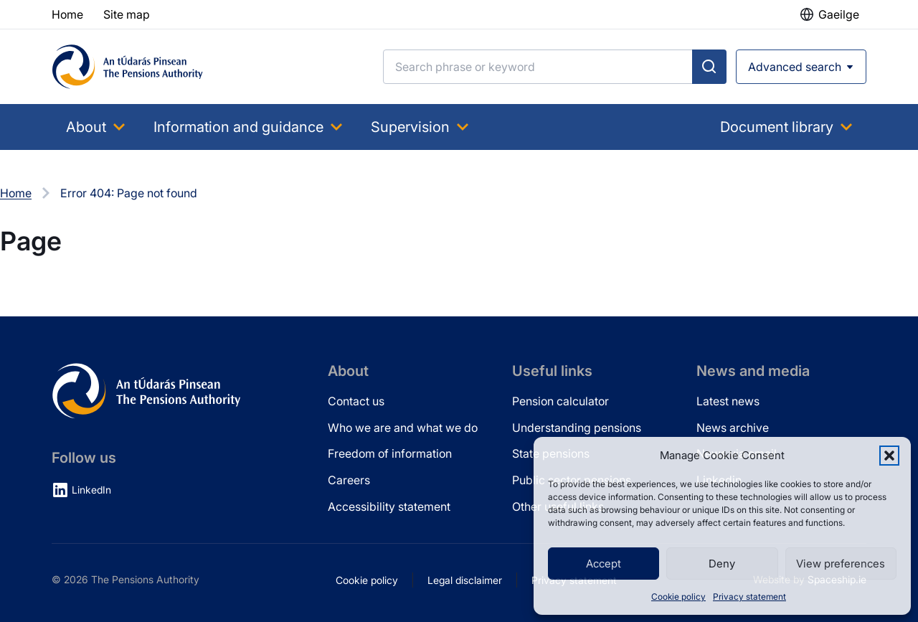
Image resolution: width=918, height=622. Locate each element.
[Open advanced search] (801, 67)
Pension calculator (560, 401)
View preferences (840, 563)
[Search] (538, 67)
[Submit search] (709, 67)
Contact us (356, 401)
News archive (732, 427)
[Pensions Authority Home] (128, 67)
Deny (722, 563)
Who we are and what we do (403, 427)
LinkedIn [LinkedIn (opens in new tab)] (91, 490)
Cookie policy (678, 596)
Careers (349, 480)
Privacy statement (749, 596)
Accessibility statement (389, 506)
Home (16, 193)
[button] (889, 455)
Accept (603, 563)
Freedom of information (390, 453)
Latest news (728, 401)
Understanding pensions (576, 427)
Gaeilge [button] (838, 14)
